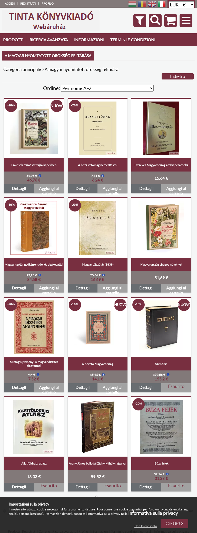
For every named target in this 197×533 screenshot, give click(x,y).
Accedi (10, 3)
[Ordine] (107, 88)
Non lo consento (145, 526)
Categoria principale (22, 69)
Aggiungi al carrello (49, 189)
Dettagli (19, 188)
